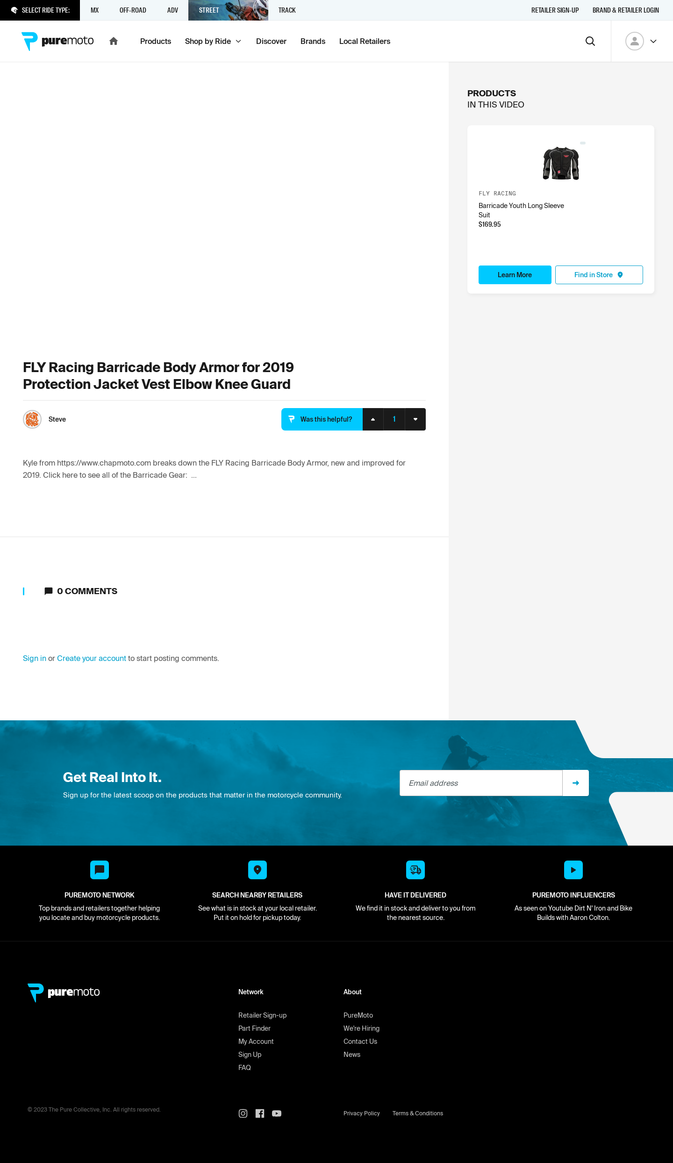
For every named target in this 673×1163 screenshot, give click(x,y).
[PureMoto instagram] (246, 1113)
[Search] (590, 41)
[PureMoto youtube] (280, 1113)
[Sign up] (576, 783)
